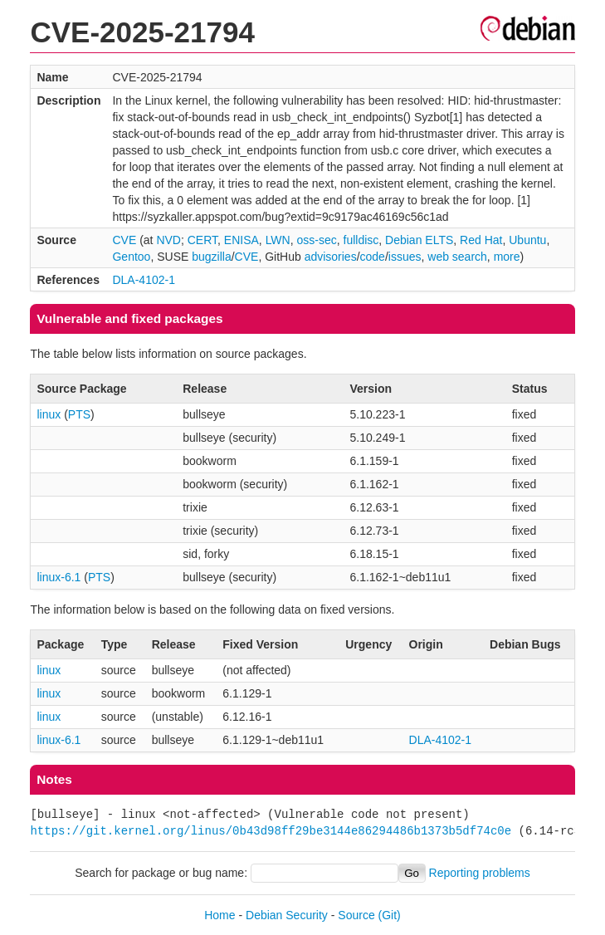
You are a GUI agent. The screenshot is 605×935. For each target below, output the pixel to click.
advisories (331, 256)
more (507, 256)
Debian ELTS (419, 240)
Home (219, 915)
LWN (278, 240)
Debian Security (287, 915)
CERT (202, 240)
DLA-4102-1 (143, 279)
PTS (79, 414)
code (372, 256)
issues (405, 256)
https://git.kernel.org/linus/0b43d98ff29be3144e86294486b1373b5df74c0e (270, 831)
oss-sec (316, 240)
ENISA (241, 240)
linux (49, 414)
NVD (168, 240)
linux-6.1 (59, 577)
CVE (124, 240)
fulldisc (361, 240)
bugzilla (211, 256)
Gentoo (131, 256)
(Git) (389, 915)
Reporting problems (479, 872)
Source (356, 915)
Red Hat (481, 240)
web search (457, 256)
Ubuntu (527, 240)
